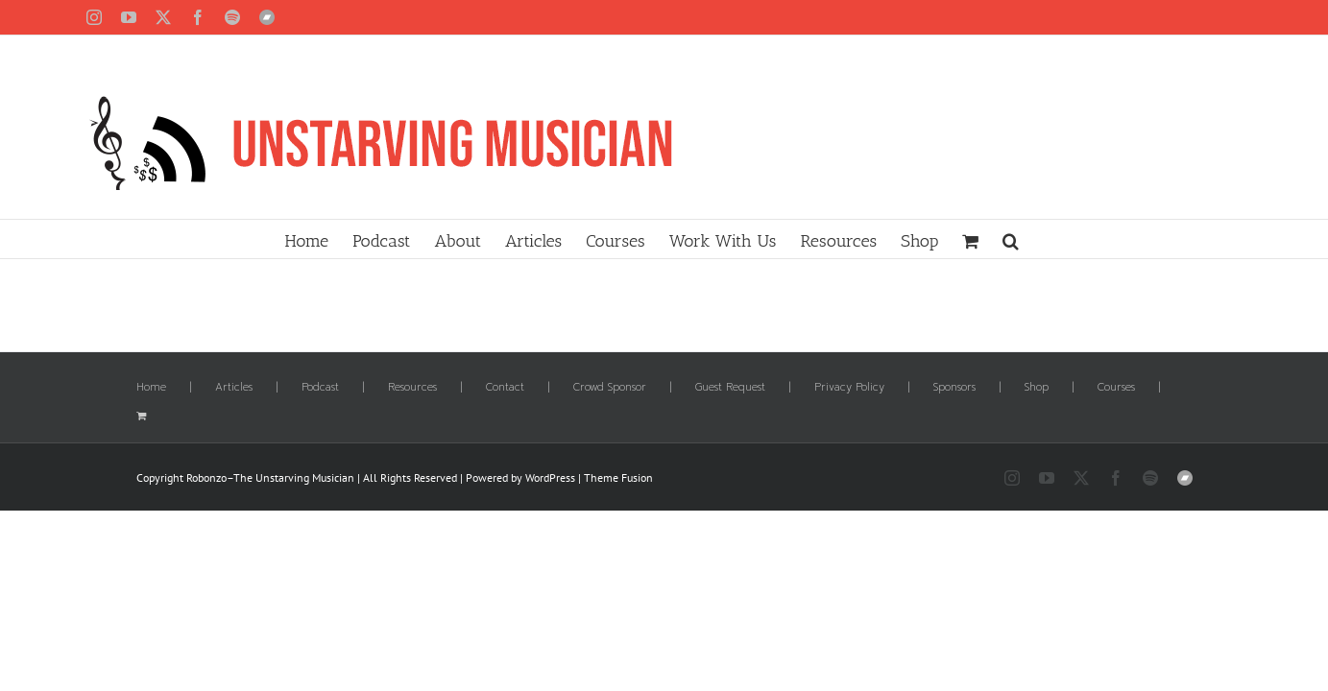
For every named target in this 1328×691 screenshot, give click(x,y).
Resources (412, 387)
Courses (1116, 387)
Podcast (320, 387)
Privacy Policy (849, 387)
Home (151, 387)
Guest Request (730, 387)
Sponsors (954, 387)
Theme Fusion (618, 477)
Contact (505, 387)
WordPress (550, 477)
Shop (1037, 387)
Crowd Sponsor (609, 387)
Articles (234, 387)
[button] (1109, 239)
